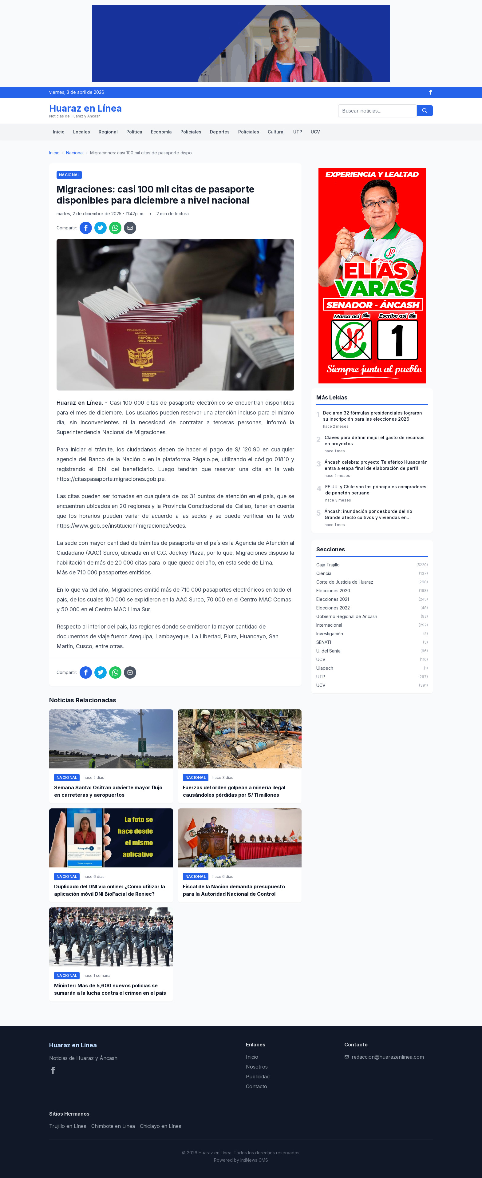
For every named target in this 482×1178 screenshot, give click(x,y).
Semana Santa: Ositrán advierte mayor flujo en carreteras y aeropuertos (108, 791)
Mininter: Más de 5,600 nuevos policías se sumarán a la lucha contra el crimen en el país (110, 989)
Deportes (220, 131)
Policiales (190, 131)
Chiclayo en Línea (160, 1126)
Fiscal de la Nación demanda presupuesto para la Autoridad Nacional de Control (234, 890)
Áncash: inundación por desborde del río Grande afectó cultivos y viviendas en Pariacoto (368, 515)
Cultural (276, 131)
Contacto (256, 1086)
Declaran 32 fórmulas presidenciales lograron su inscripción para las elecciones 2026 (372, 416)
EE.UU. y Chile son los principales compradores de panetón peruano (375, 489)
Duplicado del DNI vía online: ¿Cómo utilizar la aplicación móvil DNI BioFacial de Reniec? (109, 890)
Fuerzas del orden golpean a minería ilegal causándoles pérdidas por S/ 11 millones (234, 791)
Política (134, 131)
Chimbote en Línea (113, 1126)
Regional (108, 131)
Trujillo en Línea (67, 1126)
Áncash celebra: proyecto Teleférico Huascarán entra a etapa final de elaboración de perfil (376, 465)
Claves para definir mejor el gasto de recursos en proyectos (375, 440)
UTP (297, 131)
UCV (315, 131)
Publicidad (258, 1076)
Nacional (75, 152)
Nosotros (257, 1067)
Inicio (59, 131)
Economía (161, 131)
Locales (81, 131)
